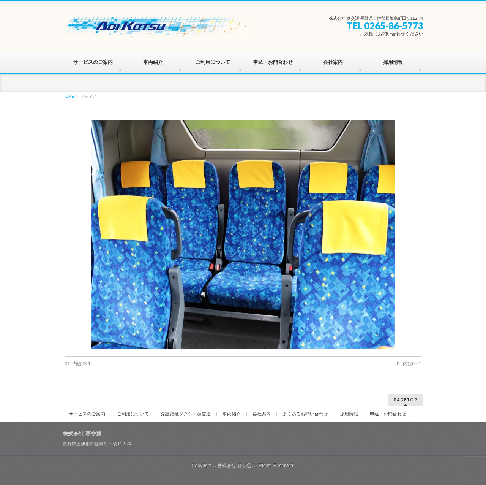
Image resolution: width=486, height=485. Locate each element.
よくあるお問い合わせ (305, 414)
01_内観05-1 (408, 363)
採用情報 (349, 414)
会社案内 (261, 414)
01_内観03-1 (78, 363)
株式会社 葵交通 (234, 465)
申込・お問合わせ (388, 414)
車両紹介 (231, 414)
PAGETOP (406, 399)
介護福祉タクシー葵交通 (186, 414)
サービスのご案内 (87, 414)
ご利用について (133, 414)
